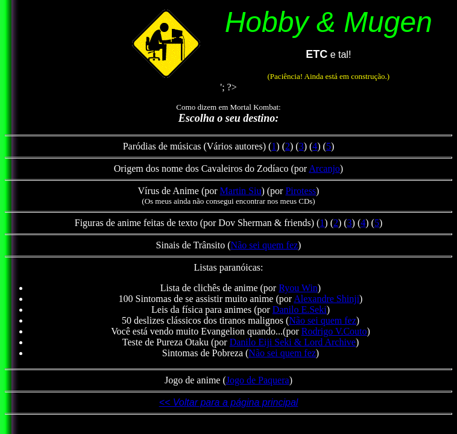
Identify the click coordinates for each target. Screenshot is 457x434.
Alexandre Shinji (326, 299)
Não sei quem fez (264, 245)
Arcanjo (324, 168)
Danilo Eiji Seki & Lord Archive (293, 342)
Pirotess (300, 191)
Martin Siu (241, 191)
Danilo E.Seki (300, 309)
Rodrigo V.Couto (334, 331)
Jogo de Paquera (257, 380)
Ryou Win (298, 288)
